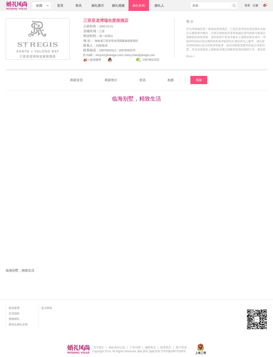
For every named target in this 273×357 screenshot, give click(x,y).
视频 (199, 80)
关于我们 (98, 347)
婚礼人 (159, 5)
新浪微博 (14, 308)
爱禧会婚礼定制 (18, 324)
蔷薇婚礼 (14, 319)
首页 (60, 5)
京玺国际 (14, 313)
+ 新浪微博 (94, 59)
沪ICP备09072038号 (173, 351)
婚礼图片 (97, 5)
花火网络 (46, 308)
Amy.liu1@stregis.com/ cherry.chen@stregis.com (125, 55)
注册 (255, 5)
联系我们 (165, 347)
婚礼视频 (118, 5)
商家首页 (76, 80)
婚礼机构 (138, 5)
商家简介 (111, 80)
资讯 (78, 5)
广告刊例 (135, 347)
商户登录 (181, 347)
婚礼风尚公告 (117, 347)
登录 (247, 5)
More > (190, 56)
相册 (170, 80)
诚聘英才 (150, 347)
